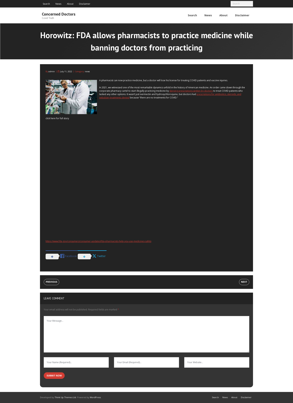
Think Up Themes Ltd (65, 397)
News (58, 3)
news (87, 71)
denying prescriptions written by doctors (191, 90)
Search (46, 3)
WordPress (95, 397)
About (70, 3)
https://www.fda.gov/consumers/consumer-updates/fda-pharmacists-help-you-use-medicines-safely (98, 241)
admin (51, 71)
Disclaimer (84, 3)
